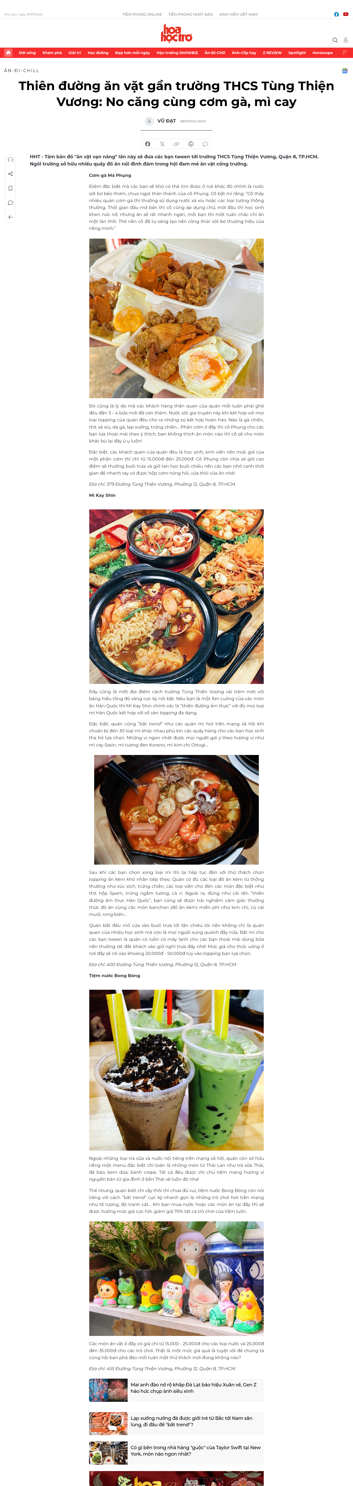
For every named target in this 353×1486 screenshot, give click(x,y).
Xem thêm (345, 53)
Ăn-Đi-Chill (215, 52)
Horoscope (323, 52)
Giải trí (75, 52)
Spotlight (297, 52)
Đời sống (27, 52)
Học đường (98, 52)
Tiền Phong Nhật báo (190, 14)
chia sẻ (148, 144)
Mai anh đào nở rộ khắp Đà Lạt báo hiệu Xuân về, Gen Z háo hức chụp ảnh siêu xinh (194, 1388)
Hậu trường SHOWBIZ (177, 52)
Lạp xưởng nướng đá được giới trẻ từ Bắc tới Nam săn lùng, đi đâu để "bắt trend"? (191, 1421)
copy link (176, 144)
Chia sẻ (10, 174)
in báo (191, 144)
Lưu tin (10, 188)
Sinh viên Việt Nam (238, 14)
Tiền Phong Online (142, 14)
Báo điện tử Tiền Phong (177, 33)
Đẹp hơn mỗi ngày (132, 52)
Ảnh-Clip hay (244, 52)
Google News (345, 71)
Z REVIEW (272, 52)
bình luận (205, 144)
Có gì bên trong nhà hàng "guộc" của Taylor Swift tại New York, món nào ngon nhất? (196, 1451)
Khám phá (52, 52)
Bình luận (10, 203)
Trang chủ (8, 53)
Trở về (10, 217)
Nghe (10, 160)
